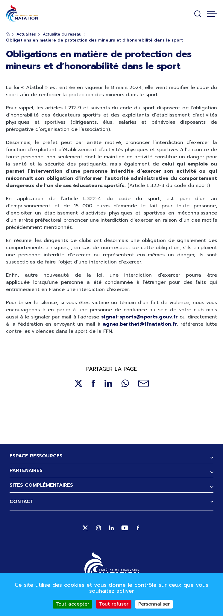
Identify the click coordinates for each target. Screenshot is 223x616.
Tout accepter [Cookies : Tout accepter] (72, 604)
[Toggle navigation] (212, 14)
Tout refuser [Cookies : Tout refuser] (113, 604)
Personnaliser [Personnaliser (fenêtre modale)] (154, 604)
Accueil (8, 34)
